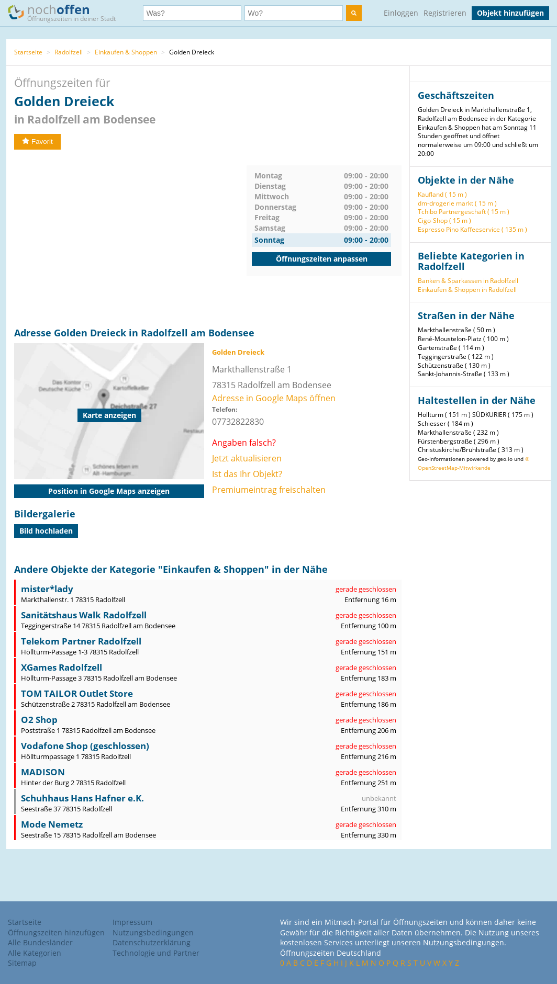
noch (67, 12)
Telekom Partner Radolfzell (81, 641)
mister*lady (47, 589)
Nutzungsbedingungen (153, 932)
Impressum (132, 922)
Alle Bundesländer (40, 942)
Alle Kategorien (34, 953)
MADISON (43, 772)
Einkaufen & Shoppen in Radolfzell (467, 289)
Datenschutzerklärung (152, 942)
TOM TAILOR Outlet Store (77, 693)
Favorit (37, 141)
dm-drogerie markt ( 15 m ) (457, 203)
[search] (354, 13)
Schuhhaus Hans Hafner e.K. (82, 798)
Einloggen (401, 13)
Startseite (28, 52)
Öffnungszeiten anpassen (321, 259)
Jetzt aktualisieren (247, 458)
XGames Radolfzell (61, 667)
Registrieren (445, 13)
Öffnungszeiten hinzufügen (56, 932)
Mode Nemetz (52, 824)
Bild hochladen (46, 531)
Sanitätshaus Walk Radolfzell (84, 615)
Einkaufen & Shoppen (126, 52)
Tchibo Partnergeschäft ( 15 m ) (463, 211)
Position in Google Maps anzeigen (109, 491)
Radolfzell (68, 52)
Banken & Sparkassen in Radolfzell (468, 280)
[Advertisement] (130, 238)
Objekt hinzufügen (510, 13)
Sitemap (22, 963)
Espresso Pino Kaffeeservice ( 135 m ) (472, 229)
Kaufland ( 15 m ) (442, 194)
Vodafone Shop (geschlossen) (85, 746)
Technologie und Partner (156, 953)
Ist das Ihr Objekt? (247, 474)
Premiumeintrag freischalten (269, 489)
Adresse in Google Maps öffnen (274, 398)
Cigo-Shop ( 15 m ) (444, 220)
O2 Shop (39, 720)
